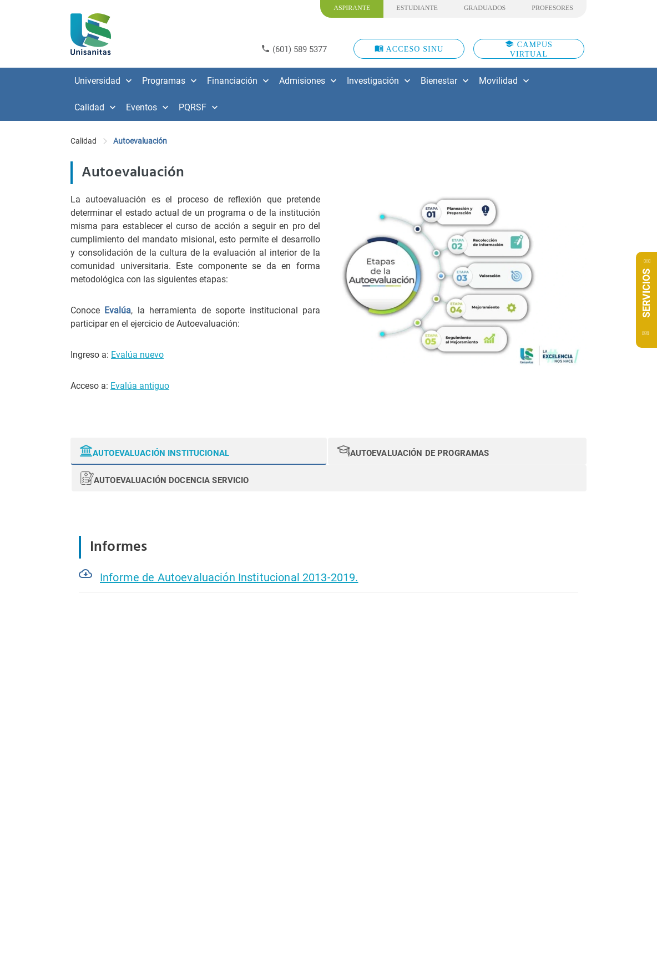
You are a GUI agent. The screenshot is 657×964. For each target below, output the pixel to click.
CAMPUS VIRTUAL (529, 48)
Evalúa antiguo (139, 385)
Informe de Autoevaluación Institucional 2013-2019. (229, 577)
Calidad (83, 140)
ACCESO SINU (409, 48)
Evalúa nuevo (137, 354)
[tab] (198, 451)
